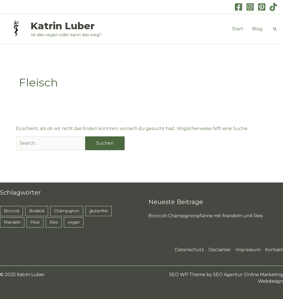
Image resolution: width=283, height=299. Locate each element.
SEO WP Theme (187, 274)
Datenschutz (189, 249)
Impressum (248, 249)
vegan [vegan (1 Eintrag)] (73, 222)
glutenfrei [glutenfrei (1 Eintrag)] (98, 210)
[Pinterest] (262, 7)
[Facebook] (238, 7)
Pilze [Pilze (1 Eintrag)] (35, 222)
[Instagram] (250, 7)
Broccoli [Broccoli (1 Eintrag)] (11, 210)
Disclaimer (219, 249)
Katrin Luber (63, 26)
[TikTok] (273, 7)
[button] (274, 29)
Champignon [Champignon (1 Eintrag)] (66, 210)
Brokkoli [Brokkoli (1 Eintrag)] (36, 210)
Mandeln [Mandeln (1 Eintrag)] (12, 222)
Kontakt (274, 249)
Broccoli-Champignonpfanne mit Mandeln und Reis (205, 215)
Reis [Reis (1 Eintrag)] (53, 222)
